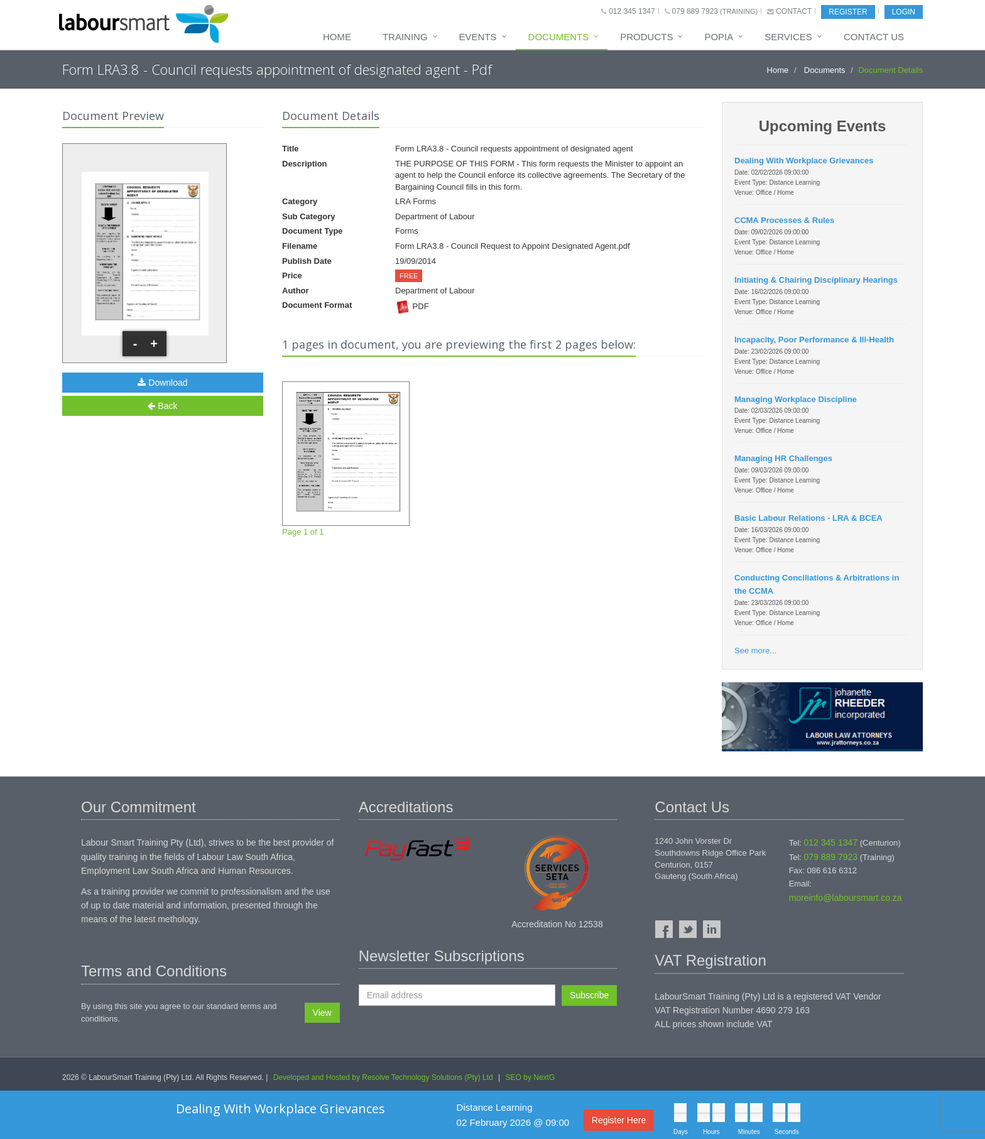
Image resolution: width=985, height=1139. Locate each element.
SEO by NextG (530, 1077)
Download (162, 383)
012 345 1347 (632, 11)
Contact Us (874, 36)
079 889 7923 (695, 11)
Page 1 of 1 (346, 459)
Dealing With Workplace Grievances (280, 1108)
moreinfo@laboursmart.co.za (845, 898)
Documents (558, 36)
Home (337, 36)
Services (788, 36)
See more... (755, 650)
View (322, 1013)
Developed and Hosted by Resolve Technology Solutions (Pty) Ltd (383, 1077)
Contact (794, 11)
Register (848, 12)
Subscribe (589, 995)
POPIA (718, 36)
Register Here (619, 1120)
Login (903, 12)
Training (405, 36)
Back (162, 406)
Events (478, 36)
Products (646, 36)
